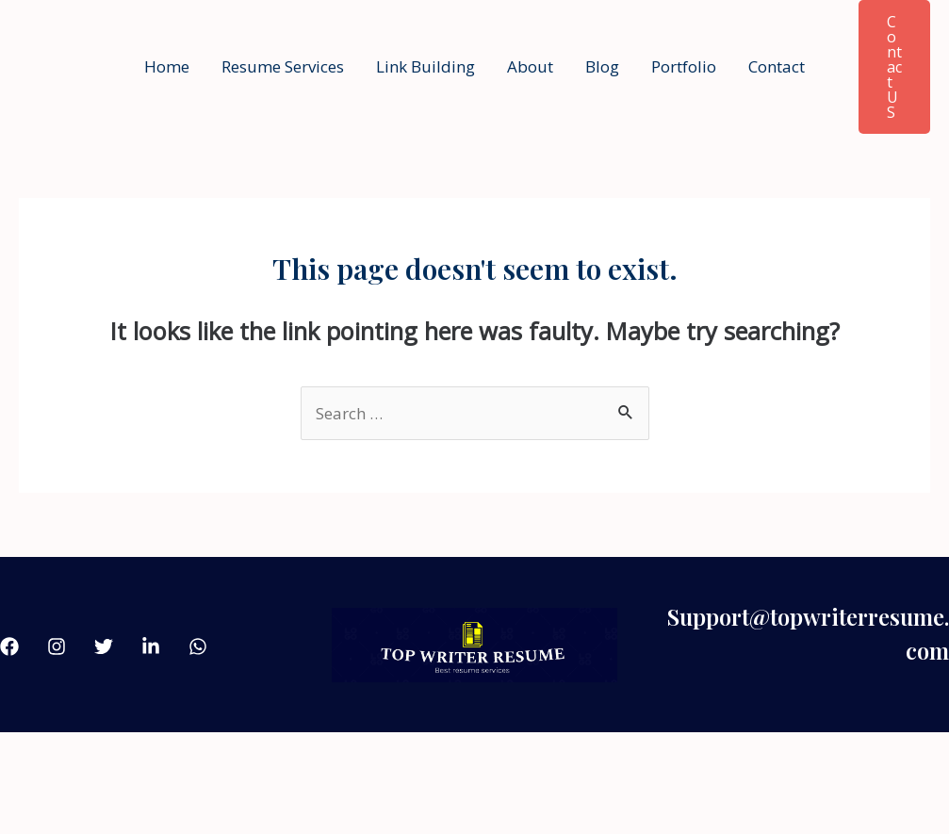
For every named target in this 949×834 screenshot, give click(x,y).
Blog (602, 66)
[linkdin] (150, 646)
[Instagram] (56, 646)
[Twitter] (103, 646)
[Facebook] (9, 646)
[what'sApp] (197, 646)
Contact (776, 66)
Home (166, 66)
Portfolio (683, 66)
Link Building (425, 66)
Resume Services (282, 66)
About (530, 66)
